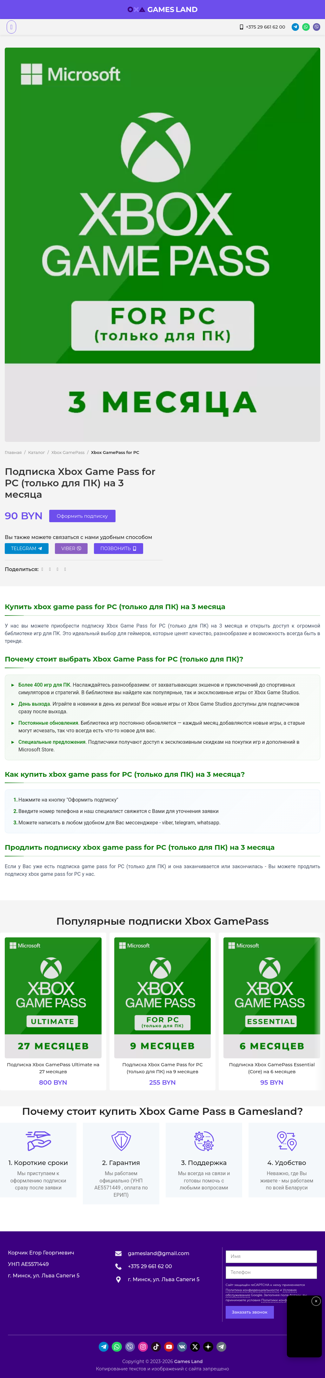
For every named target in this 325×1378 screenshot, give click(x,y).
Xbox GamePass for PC (115, 452)
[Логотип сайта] (162, 9)
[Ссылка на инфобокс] (38, 1160)
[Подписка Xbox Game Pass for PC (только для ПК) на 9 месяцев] (162, 997)
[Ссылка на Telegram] (58, 569)
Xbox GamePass (67, 452)
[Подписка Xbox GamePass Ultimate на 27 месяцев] (53, 997)
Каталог (36, 452)
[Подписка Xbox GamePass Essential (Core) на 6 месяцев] (271, 997)
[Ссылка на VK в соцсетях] (50, 569)
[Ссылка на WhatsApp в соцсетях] (42, 569)
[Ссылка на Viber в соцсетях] (65, 569)
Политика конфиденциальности (252, 1290)
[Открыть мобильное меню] (11, 27)
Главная (13, 452)
